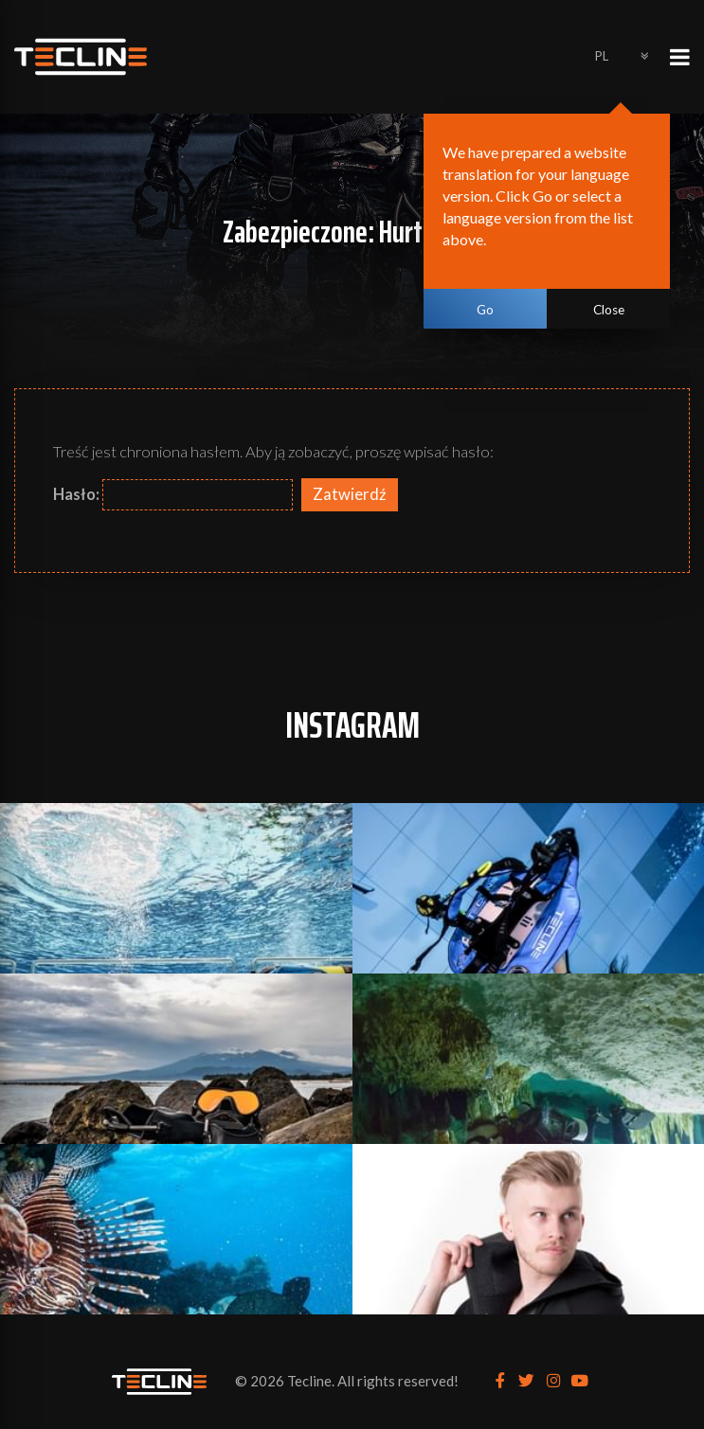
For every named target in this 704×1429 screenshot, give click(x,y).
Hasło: (173, 495)
